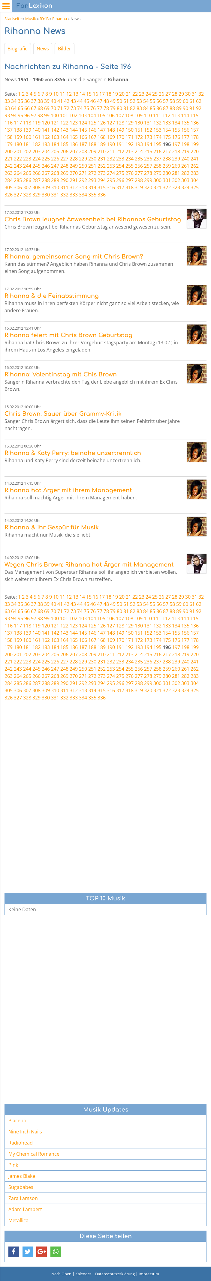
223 (27, 158)
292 (83, 180)
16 (95, 94)
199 (195, 144)
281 (176, 173)
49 (113, 101)
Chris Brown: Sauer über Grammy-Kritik (63, 414)
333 (74, 194)
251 (92, 166)
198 (185, 144)
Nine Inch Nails (25, 1131)
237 (157, 158)
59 (179, 101)
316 (111, 187)
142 (55, 130)
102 (73, 115)
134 (176, 122)
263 (9, 173)
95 (20, 115)
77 (99, 108)
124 (83, 122)
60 (185, 101)
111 (157, 115)
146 (92, 130)
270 (74, 173)
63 (7, 108)
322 (167, 187)
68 (40, 108)
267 (46, 173)
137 (9, 130)
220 (195, 151)
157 (195, 130)
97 (33, 115)
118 (27, 122)
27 (168, 94)
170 (120, 137)
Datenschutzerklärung (115, 1274)
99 (47, 115)
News (43, 48)
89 (179, 108)
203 (36, 151)
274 (111, 173)
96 (27, 115)
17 (102, 94)
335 (92, 194)
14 (82, 94)
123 (74, 122)
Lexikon (35, 5)
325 (195, 187)
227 (64, 158)
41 (60, 101)
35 (20, 101)
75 (86, 108)
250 (83, 166)
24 (148, 94)
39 (47, 101)
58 (172, 101)
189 (102, 144)
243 (18, 166)
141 (46, 130)
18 (108, 94)
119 (36, 122)
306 (18, 187)
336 (102, 194)
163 (55, 137)
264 (18, 173)
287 (36, 180)
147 (102, 130)
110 (148, 115)
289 (55, 180)
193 (139, 144)
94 (14, 115)
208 (83, 151)
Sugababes (20, 1187)
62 (198, 101)
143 (64, 130)
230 (92, 158)
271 (83, 173)
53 (139, 101)
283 (195, 173)
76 (93, 108)
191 (120, 144)
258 (157, 166)
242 (9, 166)
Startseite (13, 18)
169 (111, 137)
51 (126, 101)
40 (53, 101)
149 (120, 130)
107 (120, 115)
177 (185, 137)
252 (102, 166)
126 (102, 122)
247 (55, 166)
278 (148, 173)
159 (18, 137)
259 (167, 166)
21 (128, 94)
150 (129, 130)
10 (56, 94)
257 (148, 166)
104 (92, 115)
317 (120, 187)
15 (89, 94)
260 (176, 166)
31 (194, 94)
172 (139, 137)
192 (129, 144)
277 (139, 173)
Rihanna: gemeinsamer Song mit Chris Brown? (74, 256)
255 (129, 166)
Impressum (149, 1274)
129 (129, 122)
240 (185, 158)
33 (7, 101)
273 (102, 173)
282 (185, 173)
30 (188, 94)
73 (73, 108)
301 (167, 180)
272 (92, 173)
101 (64, 115)
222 (18, 158)
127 (111, 122)
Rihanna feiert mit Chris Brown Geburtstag (68, 335)
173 (148, 137)
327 (18, 194)
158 (9, 137)
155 (176, 130)
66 (27, 108)
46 (93, 101)
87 (165, 108)
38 (40, 101)
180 (18, 144)
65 (20, 108)
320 (148, 187)
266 (36, 173)
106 (111, 115)
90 (185, 108)
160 (27, 137)
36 (27, 101)
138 (18, 130)
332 (64, 194)
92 (198, 108)
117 (18, 122)
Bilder (64, 48)
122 (64, 122)
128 (120, 122)
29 (181, 94)
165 (74, 137)
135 (185, 122)
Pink (13, 1165)
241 (195, 158)
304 (195, 180)
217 (167, 151)
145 (83, 130)
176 (176, 137)
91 (192, 108)
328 (27, 194)
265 (27, 173)
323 (176, 187)
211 (111, 151)
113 (176, 115)
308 (36, 187)
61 (192, 101)
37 (33, 101)
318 (129, 187)
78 (106, 108)
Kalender (83, 1274)
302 (176, 180)
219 (185, 151)
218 (176, 151)
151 (139, 130)
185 (64, 144)
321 (157, 187)
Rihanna (59, 18)
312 (74, 187)
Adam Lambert (25, 1209)
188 (92, 144)
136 (195, 122)
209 (92, 151)
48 (106, 101)
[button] (13, 1252)
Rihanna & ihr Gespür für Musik (52, 527)
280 (167, 173)
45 (86, 101)
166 (83, 137)
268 (55, 173)
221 (9, 158)
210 (102, 151)
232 (111, 158)
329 (36, 194)
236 (148, 158)
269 (64, 173)
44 (80, 101)
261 (185, 166)
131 (148, 122)
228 (74, 158)
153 (157, 130)
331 (55, 194)
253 (111, 166)
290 (64, 180)
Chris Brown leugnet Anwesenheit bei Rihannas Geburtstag (93, 219)
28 (174, 94)
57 (165, 101)
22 (135, 94)
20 (122, 94)
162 (46, 137)
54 (146, 101)
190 (111, 144)
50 (119, 101)
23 (141, 94)
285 (18, 180)
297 (129, 180)
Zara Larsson (23, 1198)
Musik (30, 18)
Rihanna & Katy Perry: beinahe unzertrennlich (73, 453)
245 (36, 166)
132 (157, 122)
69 (47, 108)
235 (139, 158)
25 (155, 94)
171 (129, 137)
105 (101, 115)
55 (152, 101)
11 (62, 94)
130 (139, 122)
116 (9, 122)
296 (120, 180)
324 (185, 187)
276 (129, 173)
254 (120, 166)
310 (55, 187)
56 (159, 101)
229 (83, 158)
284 (9, 180)
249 (74, 166)
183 (46, 144)
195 (157, 144)
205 (55, 151)
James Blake (21, 1176)
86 (159, 108)
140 (36, 130)
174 (157, 137)
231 (102, 158)
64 (14, 108)
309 (46, 187)
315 (102, 187)
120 (46, 122)
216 (157, 151)
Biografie (18, 48)
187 (83, 144)
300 (157, 180)
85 (152, 108)
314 (92, 187)
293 (92, 180)
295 (111, 180)
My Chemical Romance (33, 1154)
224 (36, 158)
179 (9, 144)
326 (9, 194)
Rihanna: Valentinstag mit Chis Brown (61, 374)
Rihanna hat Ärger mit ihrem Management (68, 490)
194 (148, 144)
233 (120, 158)
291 (74, 180)
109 (138, 115)
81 (126, 108)
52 (132, 101)
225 (46, 158)
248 (64, 166)
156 (185, 130)
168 (102, 137)
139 (27, 130)
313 (83, 187)
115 (194, 115)
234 (129, 158)
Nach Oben (61, 1274)
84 (146, 108)
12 (69, 94)
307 (27, 187)
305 (9, 187)
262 (195, 166)
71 (60, 108)
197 (176, 144)
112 (166, 115)
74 (80, 108)
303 (185, 180)
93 (7, 115)
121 (55, 122)
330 (46, 194)
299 (148, 180)
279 (157, 173)
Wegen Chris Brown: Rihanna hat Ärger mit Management (89, 564)
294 (102, 180)
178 (195, 137)
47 (99, 101)
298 (139, 180)
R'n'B (44, 18)
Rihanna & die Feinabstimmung (52, 296)
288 (46, 180)
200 (9, 151)
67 (33, 108)
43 (73, 101)
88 (172, 108)
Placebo (17, 1120)
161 (36, 137)
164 (64, 137)
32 (201, 94)
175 (167, 137)
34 (14, 101)
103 (83, 115)
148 (111, 130)
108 (129, 115)
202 (27, 151)
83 (139, 108)
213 (129, 151)
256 (139, 166)
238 (167, 158)
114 (185, 115)
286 (27, 180)
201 (18, 151)
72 (66, 108)
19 (115, 94)
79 (113, 108)
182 (36, 144)
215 (148, 151)
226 (55, 158)
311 (64, 187)
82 (132, 108)
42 (66, 101)
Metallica (18, 1220)
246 (46, 166)
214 (139, 151)
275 (120, 173)
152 (148, 130)
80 (119, 108)
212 (120, 151)
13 (75, 94)
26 (161, 94)
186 (74, 144)
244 (27, 166)
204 (46, 151)
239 (176, 158)
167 (92, 137)
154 (167, 130)
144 (74, 130)
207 (74, 151)
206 (64, 151)
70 (53, 108)
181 (27, 144)
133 (167, 122)
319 (139, 187)
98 (40, 115)
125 (92, 122)
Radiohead (20, 1142)
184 (55, 144)
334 (83, 194)
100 (55, 115)
